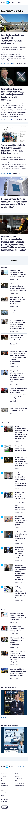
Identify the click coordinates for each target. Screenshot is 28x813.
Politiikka (3, 63)
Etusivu (17, 776)
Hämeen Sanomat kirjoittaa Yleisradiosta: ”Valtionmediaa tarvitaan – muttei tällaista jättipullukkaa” (14, 203)
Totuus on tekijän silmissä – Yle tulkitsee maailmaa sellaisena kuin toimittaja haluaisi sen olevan (13, 149)
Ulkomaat (13, 63)
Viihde (2, 795)
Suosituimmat (18, 778)
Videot (2, 790)
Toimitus (17, 781)
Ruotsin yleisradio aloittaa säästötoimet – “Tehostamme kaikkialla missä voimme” (12, 39)
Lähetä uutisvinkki (19, 783)
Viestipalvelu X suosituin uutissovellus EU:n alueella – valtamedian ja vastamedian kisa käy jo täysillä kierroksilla (13, 94)
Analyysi (9, 173)
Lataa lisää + (14, 260)
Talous (8, 63)
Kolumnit (3, 793)
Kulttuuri (3, 788)
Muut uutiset (4, 785)
